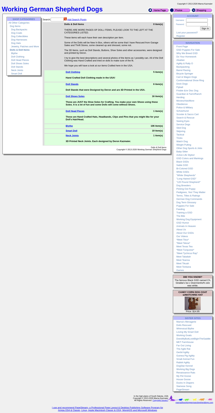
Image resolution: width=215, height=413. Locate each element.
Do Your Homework (186, 56)
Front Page (182, 46)
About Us (181, 229)
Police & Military (184, 107)
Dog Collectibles (19, 36)
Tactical (180, 134)
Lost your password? (187, 32)
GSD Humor (182, 222)
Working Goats (184, 335)
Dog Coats (16, 33)
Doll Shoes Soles (20, 63)
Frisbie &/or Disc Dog (187, 90)
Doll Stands (17, 66)
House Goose (183, 379)
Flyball (179, 87)
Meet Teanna (183, 260)
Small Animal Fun (185, 359)
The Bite (180, 216)
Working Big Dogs (185, 369)
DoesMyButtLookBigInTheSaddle (193, 338)
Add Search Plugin (77, 19)
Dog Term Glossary (186, 202)
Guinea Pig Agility (185, 355)
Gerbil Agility (182, 352)
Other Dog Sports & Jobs (189, 148)
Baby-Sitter (182, 151)
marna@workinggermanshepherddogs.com (194, 402)
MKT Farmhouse (185, 342)
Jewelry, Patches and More (25, 46)
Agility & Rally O (184, 63)
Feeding (180, 209)
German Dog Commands (189, 199)
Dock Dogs (182, 83)
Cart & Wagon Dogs (186, 77)
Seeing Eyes (182, 121)
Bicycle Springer (184, 73)
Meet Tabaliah (183, 256)
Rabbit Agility (183, 362)
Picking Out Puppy (185, 189)
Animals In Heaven (186, 226)
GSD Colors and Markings (189, 158)
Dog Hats (16, 43)
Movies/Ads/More (185, 100)
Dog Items (15, 26)
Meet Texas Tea (184, 246)
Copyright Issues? (160, 400)
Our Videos (182, 236)
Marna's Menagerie (186, 321)
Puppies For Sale (185, 205)
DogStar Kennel (184, 365)
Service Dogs (183, 124)
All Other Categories (19, 22)
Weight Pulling (183, 144)
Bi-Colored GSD (184, 168)
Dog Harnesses (19, 39)
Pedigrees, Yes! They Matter (190, 192)
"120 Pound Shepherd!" (188, 182)
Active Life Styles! (185, 155)
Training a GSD (184, 212)
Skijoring (180, 131)
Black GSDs (182, 161)
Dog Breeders (183, 185)
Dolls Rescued (183, 325)
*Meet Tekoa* (183, 243)
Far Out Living (183, 345)
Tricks (179, 138)
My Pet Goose (183, 376)
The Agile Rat (183, 349)
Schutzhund (182, 111)
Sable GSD (182, 165)
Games (180, 270)
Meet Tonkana (183, 266)
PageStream (182, 389)
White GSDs (182, 172)
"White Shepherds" (186, 175)
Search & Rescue (185, 117)
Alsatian (180, 60)
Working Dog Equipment (188, 219)
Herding (180, 97)
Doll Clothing (17, 56)
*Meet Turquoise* (185, 250)
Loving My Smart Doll (187, 332)
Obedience (182, 104)
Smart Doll (16, 73)
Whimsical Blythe (185, 328)
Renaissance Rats (185, 372)
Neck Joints (17, 70)
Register (180, 36)
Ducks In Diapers (185, 382)
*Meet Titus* (182, 239)
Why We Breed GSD (187, 53)
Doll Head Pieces (20, 60)
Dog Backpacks (19, 29)
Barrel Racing (183, 70)
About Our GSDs (185, 233)
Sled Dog (181, 127)
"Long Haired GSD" (186, 178)
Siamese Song (183, 386)
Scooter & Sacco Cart (187, 114)
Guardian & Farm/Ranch (188, 94)
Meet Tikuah (182, 263)
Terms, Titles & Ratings (188, 195)
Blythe (14, 53)
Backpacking (182, 66)
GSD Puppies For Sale (188, 50)
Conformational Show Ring (190, 80)
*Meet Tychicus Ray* (187, 253)
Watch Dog (182, 141)
